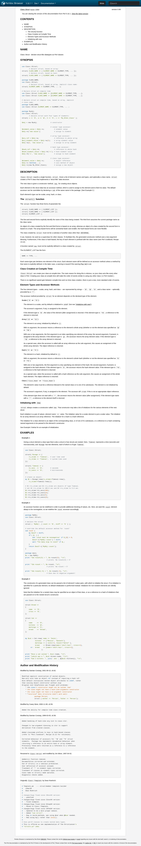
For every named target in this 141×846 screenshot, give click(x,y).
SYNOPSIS (28, 27)
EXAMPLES (28, 42)
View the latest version (80, 14)
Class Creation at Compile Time (39, 34)
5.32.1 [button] (28, 3)
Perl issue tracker (77, 843)
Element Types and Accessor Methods (42, 37)
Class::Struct (25, 9)
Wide (102, 3)
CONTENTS (27, 19)
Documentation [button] (47, 3)
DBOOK (43, 839)
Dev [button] (36, 3)
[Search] (124, 3)
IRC (95, 843)
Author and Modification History (35, 44)
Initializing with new (35, 39)
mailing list (88, 843)
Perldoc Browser (12, 3)
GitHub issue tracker (69, 839)
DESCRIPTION (29, 29)
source (33, 9)
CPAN (37, 9)
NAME (26, 24)
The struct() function (35, 32)
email (78, 839)
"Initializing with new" (83, 304)
